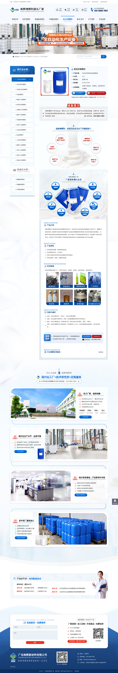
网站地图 (104, 1)
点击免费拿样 (79, 93)
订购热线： (98, 93)
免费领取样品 (97, 336)
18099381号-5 (66, 671)
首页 (22, 56)
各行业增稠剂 (28, 56)
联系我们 (96, 1)
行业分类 (35, 56)
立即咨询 (85, 417)
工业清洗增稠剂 (43, 56)
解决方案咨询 (81, 495)
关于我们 (87, 1)
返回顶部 (115, 503)
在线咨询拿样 (21, 538)
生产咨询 (20, 451)
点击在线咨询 (86, 336)
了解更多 (100, 352)
